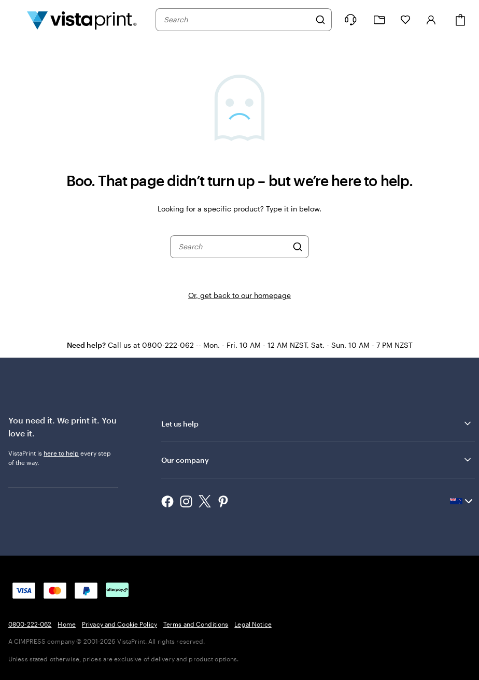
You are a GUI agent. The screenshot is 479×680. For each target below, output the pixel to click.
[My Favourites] (405, 20)
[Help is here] (350, 19)
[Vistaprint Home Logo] (82, 19)
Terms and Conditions (195, 624)
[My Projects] (379, 20)
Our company (317, 460)
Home (66, 624)
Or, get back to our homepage (239, 295)
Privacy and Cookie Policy (119, 624)
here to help (61, 453)
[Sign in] (431, 19)
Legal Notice (252, 624)
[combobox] (237, 20)
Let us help (317, 423)
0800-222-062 (29, 624)
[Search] (320, 19)
